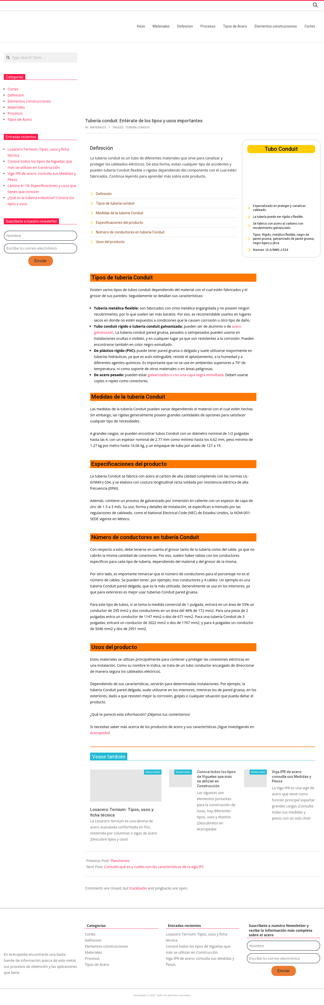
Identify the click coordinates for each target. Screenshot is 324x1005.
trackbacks (138, 888)
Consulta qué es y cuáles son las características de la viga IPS (154, 866)
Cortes (13, 89)
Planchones (120, 860)
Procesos (15, 113)
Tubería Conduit (138, 127)
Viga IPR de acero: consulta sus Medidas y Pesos (291, 776)
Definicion (16, 95)
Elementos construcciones (29, 101)
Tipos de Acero (20, 119)
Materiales (98, 127)
